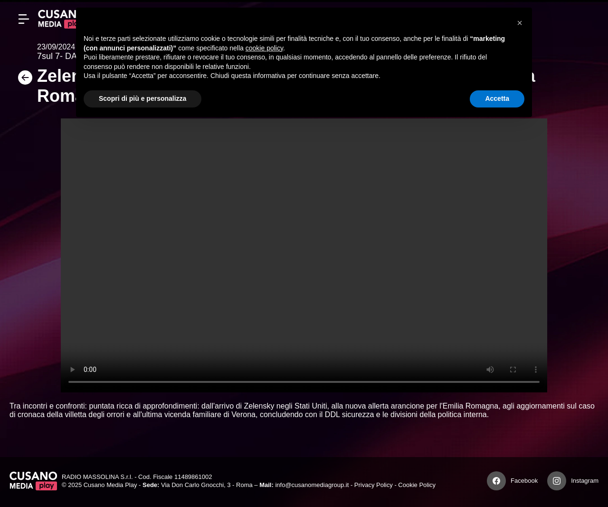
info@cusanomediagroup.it (312, 484)
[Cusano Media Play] (62, 19)
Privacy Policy (373, 484)
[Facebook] (496, 480)
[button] (519, 22)
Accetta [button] (497, 98)
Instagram (584, 480)
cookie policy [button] (264, 48)
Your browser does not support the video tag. (304, 255)
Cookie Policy (417, 484)
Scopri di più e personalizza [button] (142, 98)
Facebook (524, 480)
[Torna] (23, 80)
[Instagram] (556, 480)
